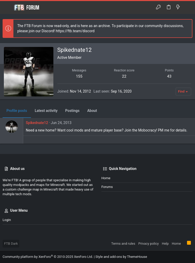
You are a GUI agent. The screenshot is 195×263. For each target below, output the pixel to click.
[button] (8, 7)
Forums (107, 187)
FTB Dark (11, 243)
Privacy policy (148, 243)
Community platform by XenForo (48, 257)
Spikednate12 (37, 123)
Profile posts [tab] (16, 111)
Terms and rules (123, 243)
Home (105, 178)
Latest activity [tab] (46, 111)
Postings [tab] (72, 111)
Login (7, 220)
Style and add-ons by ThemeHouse (121, 257)
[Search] (187, 7)
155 (79, 76)
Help (165, 243)
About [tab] (92, 111)
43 (169, 76)
